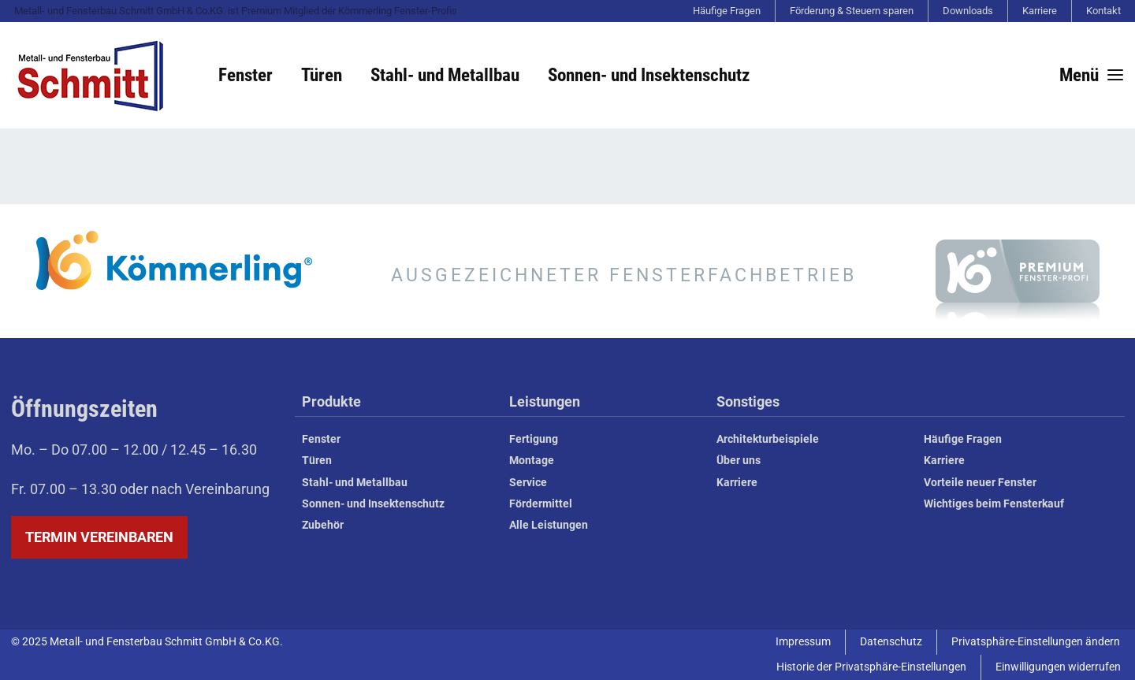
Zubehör (323, 525)
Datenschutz (891, 641)
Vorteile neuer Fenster (980, 482)
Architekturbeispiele (767, 439)
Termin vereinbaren (99, 537)
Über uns (738, 460)
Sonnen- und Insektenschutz (649, 75)
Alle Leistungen (548, 525)
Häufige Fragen (727, 11)
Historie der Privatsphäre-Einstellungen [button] (871, 667)
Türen (321, 75)
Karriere (1039, 11)
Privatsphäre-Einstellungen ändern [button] (1035, 641)
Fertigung (533, 439)
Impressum (803, 641)
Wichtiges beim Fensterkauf (994, 504)
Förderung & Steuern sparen (852, 11)
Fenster (245, 75)
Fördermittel (540, 504)
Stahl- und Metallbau (444, 75)
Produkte (331, 402)
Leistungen (544, 402)
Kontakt (1103, 11)
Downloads (968, 11)
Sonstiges (748, 402)
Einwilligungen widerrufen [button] (1058, 667)
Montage (531, 460)
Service (528, 482)
